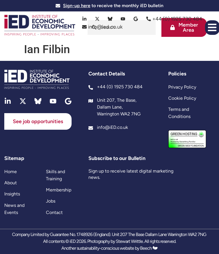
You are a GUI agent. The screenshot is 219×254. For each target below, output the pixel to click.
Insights (12, 194)
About (10, 182)
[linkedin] (84, 19)
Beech (149, 248)
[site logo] (39, 26)
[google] (135, 19)
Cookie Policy (182, 98)
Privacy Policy (182, 87)
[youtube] (123, 19)
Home (10, 171)
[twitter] (97, 19)
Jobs (50, 201)
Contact (54, 212)
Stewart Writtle (129, 241)
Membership (58, 190)
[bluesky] (110, 19)
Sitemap (14, 158)
